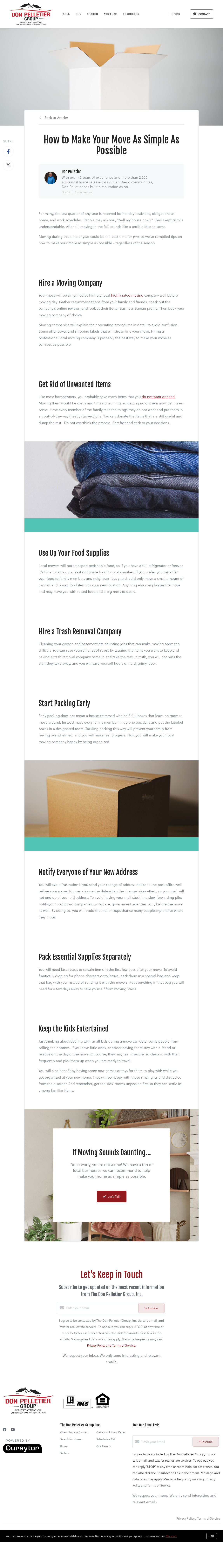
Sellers (64, 1453)
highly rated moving (127, 295)
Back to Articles (56, 117)
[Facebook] (4, 1429)
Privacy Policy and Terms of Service (111, 1345)
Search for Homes (71, 1439)
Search (92, 14)
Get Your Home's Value (110, 1432)
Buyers (64, 1446)
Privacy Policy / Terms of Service (198, 1518)
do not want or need (158, 396)
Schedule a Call (106, 1439)
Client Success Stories (73, 1432)
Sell (66, 14)
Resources (131, 14)
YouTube (110, 14)
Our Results (103, 1446)
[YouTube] (13, 1429)
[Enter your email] (101, 1308)
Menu (174, 14)
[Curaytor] (22, 1452)
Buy (78, 14)
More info (171, 1536)
